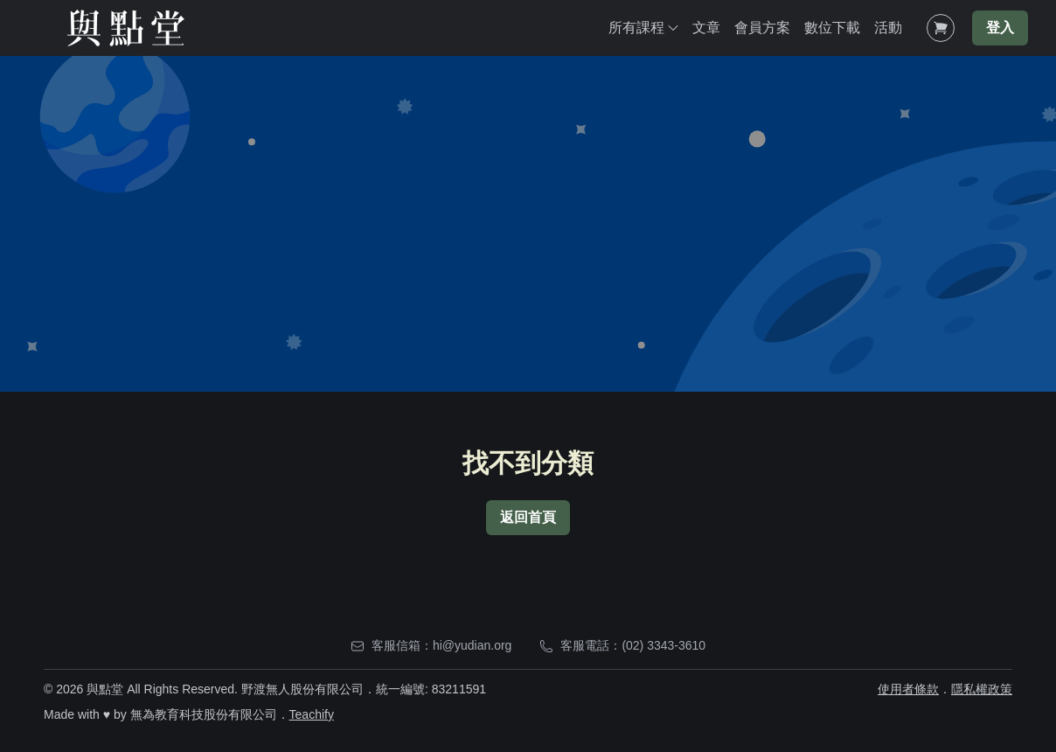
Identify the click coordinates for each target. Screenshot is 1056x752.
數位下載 (832, 27)
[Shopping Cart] (941, 28)
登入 (1000, 27)
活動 (888, 27)
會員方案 (762, 27)
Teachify (311, 714)
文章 (706, 27)
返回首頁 (528, 517)
